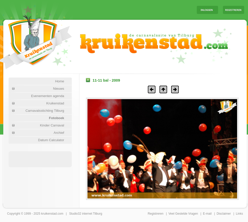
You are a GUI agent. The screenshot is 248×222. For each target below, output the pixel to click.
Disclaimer (224, 213)
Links (239, 213)
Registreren (155, 213)
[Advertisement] (129, 9)
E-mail (207, 213)
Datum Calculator (51, 140)
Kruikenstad (55, 103)
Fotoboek (56, 118)
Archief (59, 133)
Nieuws (58, 88)
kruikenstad (49, 213)
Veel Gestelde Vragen (183, 213)
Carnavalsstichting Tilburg (44, 111)
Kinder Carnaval (52, 125)
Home (59, 81)
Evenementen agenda (47, 96)
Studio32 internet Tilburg (85, 213)
